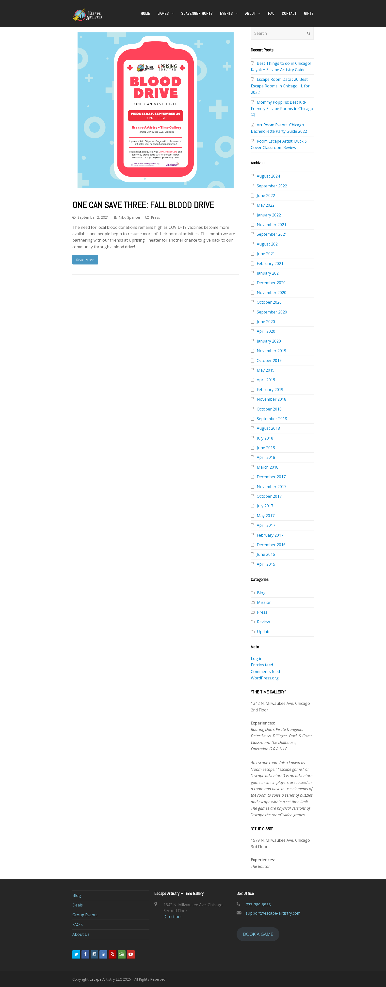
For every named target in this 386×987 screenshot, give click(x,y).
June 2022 (266, 195)
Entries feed (262, 665)
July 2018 (265, 438)
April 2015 (266, 564)
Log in (256, 658)
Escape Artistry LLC (106, 979)
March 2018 (267, 467)
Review (263, 622)
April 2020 (266, 331)
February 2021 (270, 263)
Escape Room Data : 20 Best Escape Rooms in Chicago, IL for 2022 (280, 86)
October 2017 (269, 496)
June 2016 (266, 554)
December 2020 (271, 282)
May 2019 (265, 370)
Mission (264, 602)
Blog (261, 592)
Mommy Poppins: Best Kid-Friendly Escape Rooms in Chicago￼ (282, 108)
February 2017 (270, 535)
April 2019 (266, 379)
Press (155, 217)
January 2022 (269, 215)
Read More (85, 259)
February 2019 (270, 389)
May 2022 (265, 205)
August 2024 (268, 176)
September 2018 (272, 418)
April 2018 (266, 457)
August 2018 (268, 428)
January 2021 (269, 273)
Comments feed (265, 671)
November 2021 (271, 224)
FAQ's (77, 924)
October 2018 (269, 409)
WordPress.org (265, 678)
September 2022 (272, 186)
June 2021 (266, 253)
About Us (81, 934)
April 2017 (266, 525)
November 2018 (271, 399)
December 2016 (271, 544)
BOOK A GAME (258, 934)
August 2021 (268, 244)
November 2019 (271, 350)
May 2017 (265, 515)
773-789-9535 (258, 904)
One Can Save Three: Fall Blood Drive (143, 205)
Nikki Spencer (130, 217)
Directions (172, 916)
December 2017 (271, 476)
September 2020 (272, 312)
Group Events (84, 915)
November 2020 (271, 292)
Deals (77, 905)
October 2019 (269, 360)
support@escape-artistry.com (273, 913)
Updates (265, 631)
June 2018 (266, 447)
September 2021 (272, 234)
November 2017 (271, 486)
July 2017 (265, 506)
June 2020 (266, 321)
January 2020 (269, 341)
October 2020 (269, 302)
